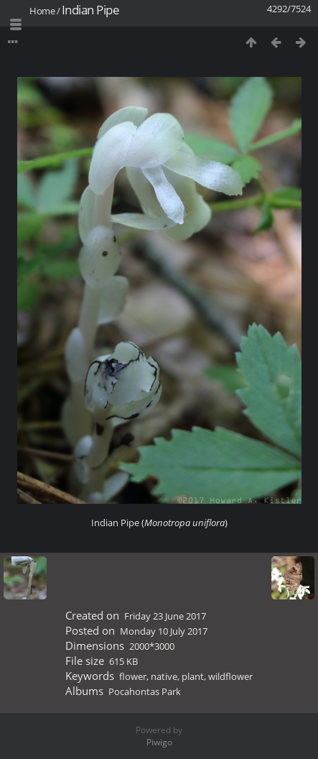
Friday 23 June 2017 (165, 616)
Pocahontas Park (144, 691)
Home (42, 10)
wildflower (230, 676)
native (164, 676)
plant (193, 676)
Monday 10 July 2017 (163, 631)
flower (132, 676)
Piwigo (159, 742)
